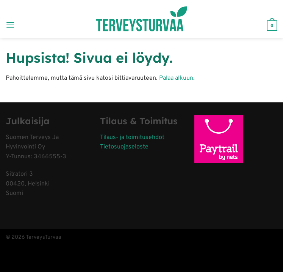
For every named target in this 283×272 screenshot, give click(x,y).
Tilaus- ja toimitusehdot (132, 137)
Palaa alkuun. (177, 78)
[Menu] (10, 18)
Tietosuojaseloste (124, 147)
